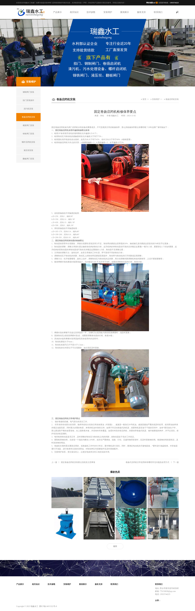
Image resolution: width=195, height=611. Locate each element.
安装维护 (107, 12)
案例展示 (124, 12)
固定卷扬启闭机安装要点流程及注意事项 (73, 462)
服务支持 (141, 12)
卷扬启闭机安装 (172, 99)
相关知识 (74, 12)
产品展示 (57, 12)
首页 (43, 12)
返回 (115, 546)
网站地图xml (150, 3)
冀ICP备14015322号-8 (48, 606)
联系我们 (158, 12)
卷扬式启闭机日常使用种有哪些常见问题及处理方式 (152, 462)
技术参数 (91, 12)
